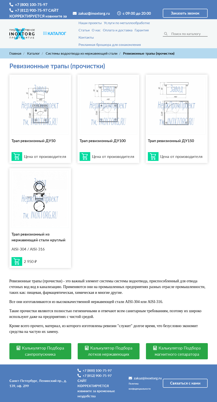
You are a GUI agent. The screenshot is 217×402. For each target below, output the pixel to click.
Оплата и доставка (118, 30)
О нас (96, 30)
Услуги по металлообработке (127, 23)
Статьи (84, 30)
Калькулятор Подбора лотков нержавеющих (108, 351)
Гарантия (142, 30)
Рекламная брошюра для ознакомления (110, 44)
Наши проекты (90, 23)
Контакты (86, 37)
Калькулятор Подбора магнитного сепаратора (177, 351)
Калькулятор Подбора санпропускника (40, 351)
